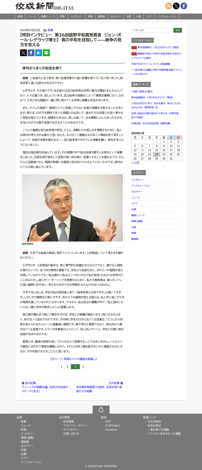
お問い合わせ (71, 433)
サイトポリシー (71, 429)
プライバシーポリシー (75, 425)
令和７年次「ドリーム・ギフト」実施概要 (150, 64)
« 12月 (135, 162)
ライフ (149, 16)
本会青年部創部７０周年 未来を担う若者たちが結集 (99, 387)
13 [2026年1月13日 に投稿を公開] (142, 150)
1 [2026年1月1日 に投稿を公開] (156, 141)
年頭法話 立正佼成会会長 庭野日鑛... (151, 123)
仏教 (138, 16)
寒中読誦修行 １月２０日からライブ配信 (155, 47)
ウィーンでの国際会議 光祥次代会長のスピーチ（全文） (45, 387)
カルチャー (115, 16)
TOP (101, 409)
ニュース (32, 16)
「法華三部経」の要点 (142, 91)
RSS (108, 421)
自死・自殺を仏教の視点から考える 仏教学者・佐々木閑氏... (155, 115)
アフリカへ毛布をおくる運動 (164, 433)
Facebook (111, 429)
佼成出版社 (154, 425)
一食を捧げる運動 (158, 429)
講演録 (101, 16)
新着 (20, 16)
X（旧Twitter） (112, 425)
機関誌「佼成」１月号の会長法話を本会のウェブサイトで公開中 (156, 55)
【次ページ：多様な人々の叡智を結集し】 (73, 359)
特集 (62, 16)
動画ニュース (48, 16)
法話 (128, 16)
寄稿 (90, 16)
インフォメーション (167, 16)
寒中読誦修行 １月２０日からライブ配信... (153, 97)
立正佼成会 (154, 421)
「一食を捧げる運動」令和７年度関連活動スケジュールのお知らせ (156, 72)
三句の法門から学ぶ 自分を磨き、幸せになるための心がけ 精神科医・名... (156, 105)
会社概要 (68, 421)
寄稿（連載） (137, 221)
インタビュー (76, 16)
